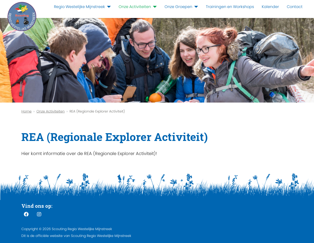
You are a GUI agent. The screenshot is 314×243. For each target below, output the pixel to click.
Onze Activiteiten (135, 6)
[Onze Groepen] (195, 7)
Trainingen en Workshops (230, 6)
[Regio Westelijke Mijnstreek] (108, 7)
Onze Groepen (178, 6)
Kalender (270, 6)
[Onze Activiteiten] (154, 7)
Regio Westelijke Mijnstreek (79, 6)
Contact (295, 6)
